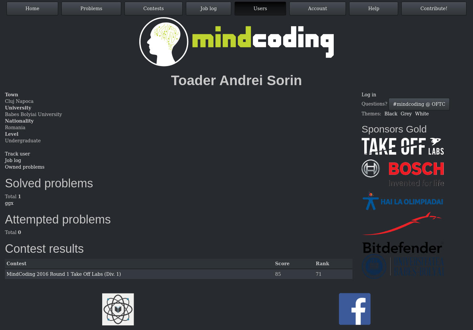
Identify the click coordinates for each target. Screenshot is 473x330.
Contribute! (433, 8)
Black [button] (390, 113)
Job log (209, 8)
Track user (17, 153)
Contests (154, 8)
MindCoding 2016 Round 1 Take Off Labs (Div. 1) (64, 274)
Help (373, 8)
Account (317, 8)
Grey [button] (406, 113)
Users (260, 8)
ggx (9, 203)
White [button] (422, 113)
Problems (91, 8)
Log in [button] (369, 94)
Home (32, 8)
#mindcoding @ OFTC (419, 104)
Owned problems (24, 167)
